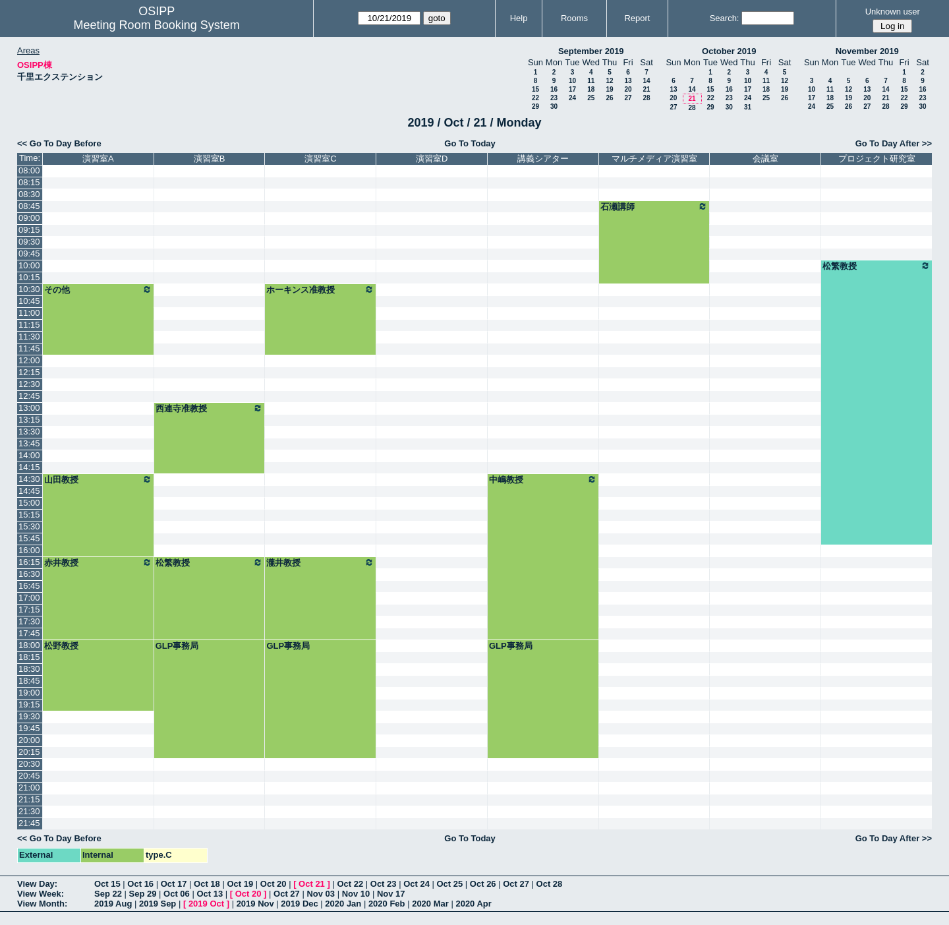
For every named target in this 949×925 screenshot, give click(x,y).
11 (590, 80)
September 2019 (591, 51)
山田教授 (98, 479)
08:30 (29, 194)
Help (519, 18)
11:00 (29, 313)
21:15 (29, 799)
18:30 (29, 669)
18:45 (29, 681)
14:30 (29, 479)
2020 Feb (386, 904)
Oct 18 (207, 884)
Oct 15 (107, 884)
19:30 (29, 716)
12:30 (29, 384)
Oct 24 (416, 884)
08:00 (29, 170)
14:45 (29, 491)
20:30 (29, 764)
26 (609, 98)
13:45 (29, 443)
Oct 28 (549, 884)
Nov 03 (320, 894)
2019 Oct (206, 904)
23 (554, 98)
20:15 (29, 752)
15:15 (29, 515)
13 (627, 80)
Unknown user (892, 11)
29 (535, 106)
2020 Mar (430, 904)
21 (646, 89)
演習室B (209, 159)
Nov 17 (391, 894)
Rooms (574, 18)
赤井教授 (98, 562)
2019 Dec (299, 904)
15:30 (29, 526)
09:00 (29, 218)
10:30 (29, 289)
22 (535, 98)
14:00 (29, 455)
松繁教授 (876, 265)
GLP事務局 (177, 646)
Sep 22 (108, 894)
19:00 (29, 693)
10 (572, 80)
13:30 (29, 431)
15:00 (29, 503)
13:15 (29, 420)
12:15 (29, 372)
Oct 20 (273, 884)
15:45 (29, 538)
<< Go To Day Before (59, 143)
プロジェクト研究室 (876, 159)
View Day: (37, 884)
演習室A (98, 159)
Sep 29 (143, 894)
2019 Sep (157, 904)
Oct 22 (350, 884)
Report (637, 18)
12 (609, 80)
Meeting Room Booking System (157, 25)
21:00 (29, 787)
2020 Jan (343, 904)
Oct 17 (174, 884)
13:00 (29, 408)
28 (646, 98)
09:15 (29, 230)
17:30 (29, 621)
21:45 (29, 823)
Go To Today (470, 143)
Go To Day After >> (893, 143)
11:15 (29, 325)
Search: (724, 18)
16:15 (29, 562)
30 (554, 106)
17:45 (29, 633)
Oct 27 (516, 884)
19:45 (29, 728)
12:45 (29, 396)
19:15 (29, 704)
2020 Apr (473, 904)
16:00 (29, 550)
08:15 (29, 182)
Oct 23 (383, 884)
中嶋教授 (543, 479)
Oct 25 (450, 884)
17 (572, 89)
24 (572, 98)
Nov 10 (356, 894)
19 (609, 89)
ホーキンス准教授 (320, 289)
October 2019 (729, 51)
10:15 (29, 277)
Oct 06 (176, 894)
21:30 (29, 811)
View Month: (42, 904)
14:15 (29, 467)
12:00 (29, 360)
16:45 (29, 586)
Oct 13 (209, 894)
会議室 (765, 159)
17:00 (29, 598)
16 (554, 89)
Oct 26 (483, 884)
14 (646, 80)
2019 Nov (255, 904)
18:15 (29, 657)
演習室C (320, 159)
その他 (98, 289)
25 (590, 98)
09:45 (29, 253)
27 (627, 98)
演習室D (431, 159)
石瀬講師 (654, 206)
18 (590, 89)
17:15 (29, 609)
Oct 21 (312, 884)
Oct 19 (240, 884)
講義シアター (543, 159)
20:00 (29, 740)
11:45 (29, 348)
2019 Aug (113, 904)
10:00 (29, 265)
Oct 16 (140, 884)
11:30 (29, 337)
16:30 (29, 574)
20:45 (29, 776)
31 (747, 107)
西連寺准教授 (210, 408)
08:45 (29, 206)
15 (535, 89)
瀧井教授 (320, 562)
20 (627, 89)
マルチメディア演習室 (654, 159)
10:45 (29, 301)
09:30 (29, 242)
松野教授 (61, 646)
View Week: (40, 894)
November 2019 (867, 51)
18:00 (29, 645)
